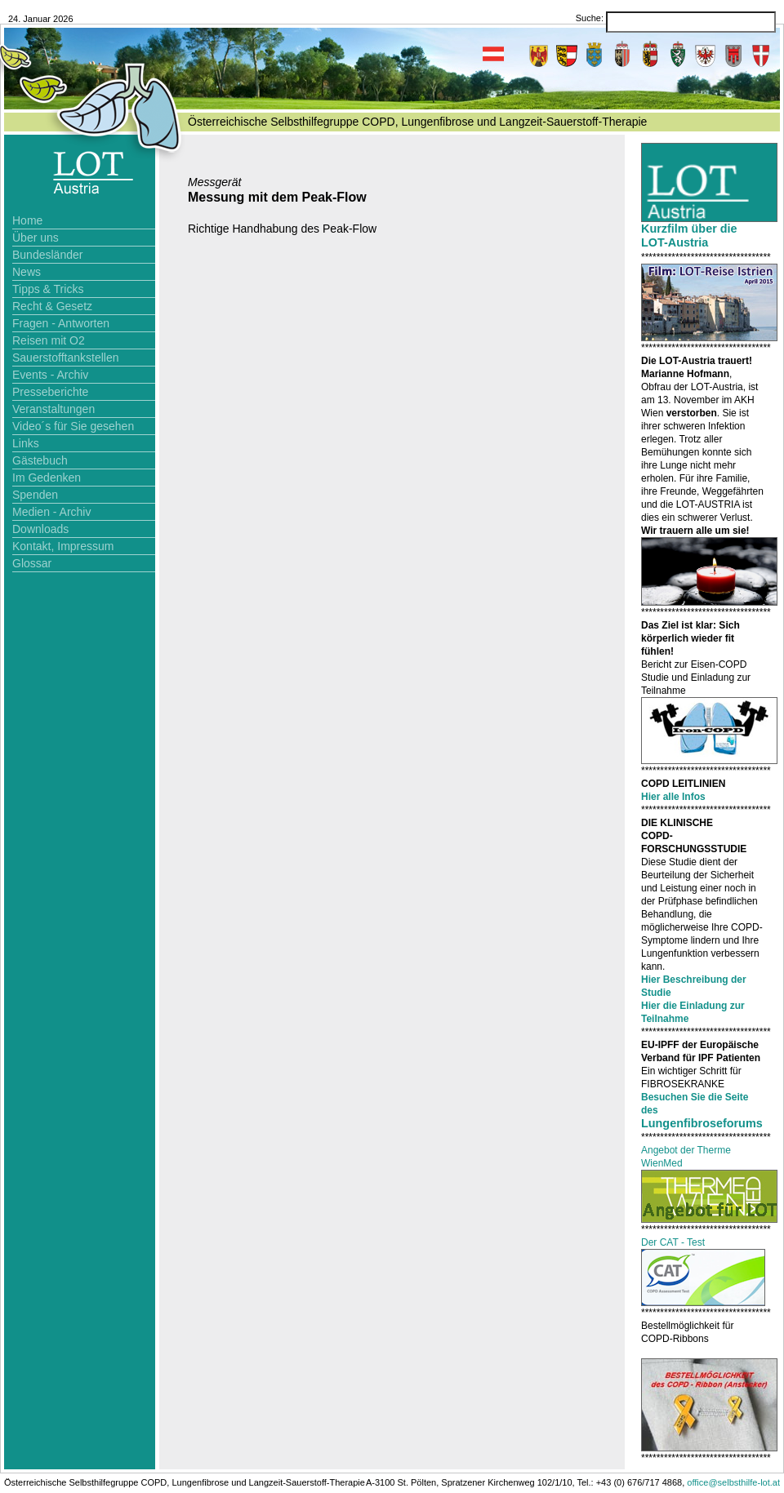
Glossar (31, 563)
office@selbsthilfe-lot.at (733, 1482)
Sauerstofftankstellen (65, 357)
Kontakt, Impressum (63, 546)
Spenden (35, 494)
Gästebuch (40, 460)
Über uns (35, 237)
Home (27, 220)
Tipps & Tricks (47, 288)
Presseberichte (50, 391)
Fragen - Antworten (60, 323)
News (26, 271)
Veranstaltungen (53, 408)
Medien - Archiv (51, 511)
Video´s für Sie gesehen (73, 426)
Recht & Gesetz (52, 306)
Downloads (40, 528)
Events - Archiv (50, 374)
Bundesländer (47, 254)
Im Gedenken (46, 477)
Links (25, 443)
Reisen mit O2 (48, 340)
